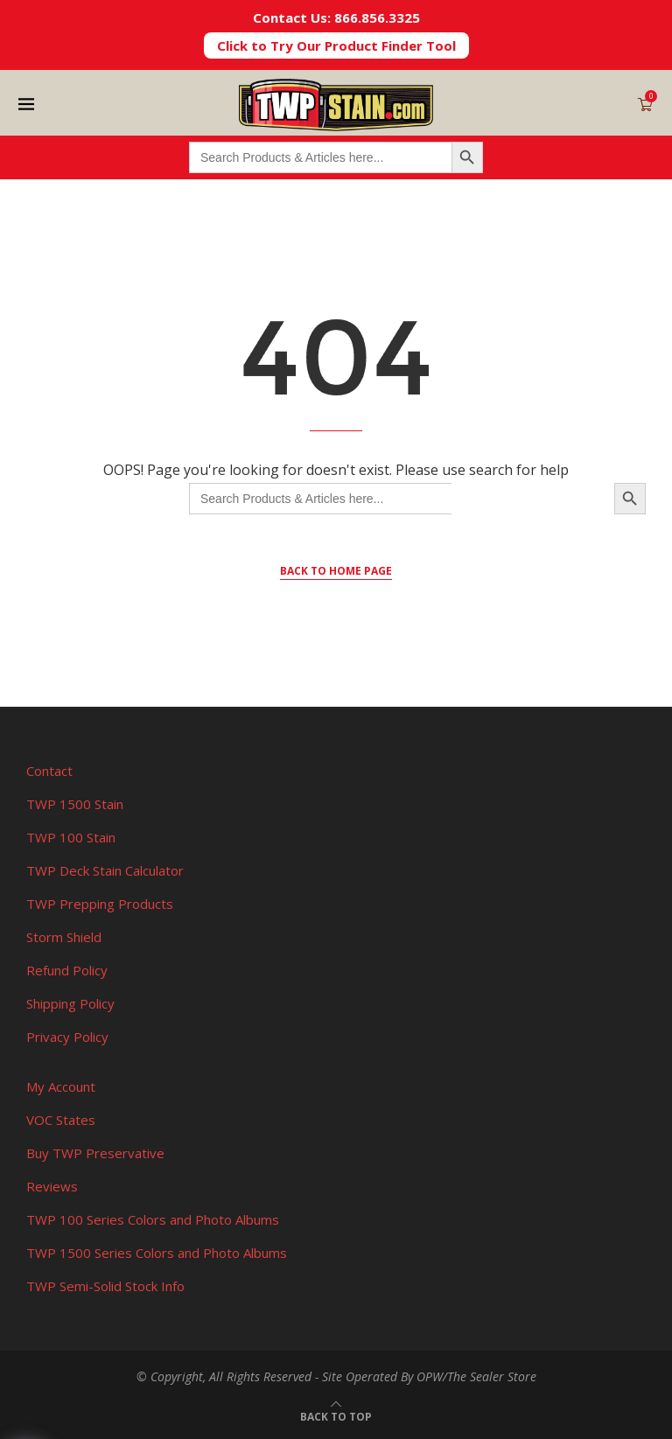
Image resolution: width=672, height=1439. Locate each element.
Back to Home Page (336, 570)
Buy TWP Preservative (95, 1153)
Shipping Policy (70, 1003)
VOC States (60, 1119)
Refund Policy (67, 970)
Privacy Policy (67, 1036)
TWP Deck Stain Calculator (105, 870)
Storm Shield (64, 937)
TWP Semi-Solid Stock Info (105, 1286)
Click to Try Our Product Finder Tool (336, 45)
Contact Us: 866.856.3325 (336, 17)
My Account (60, 1086)
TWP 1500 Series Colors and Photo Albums (156, 1252)
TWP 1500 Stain (74, 804)
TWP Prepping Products (99, 903)
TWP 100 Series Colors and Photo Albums (152, 1219)
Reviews (52, 1186)
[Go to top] (336, 1415)
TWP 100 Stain (71, 837)
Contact (49, 770)
